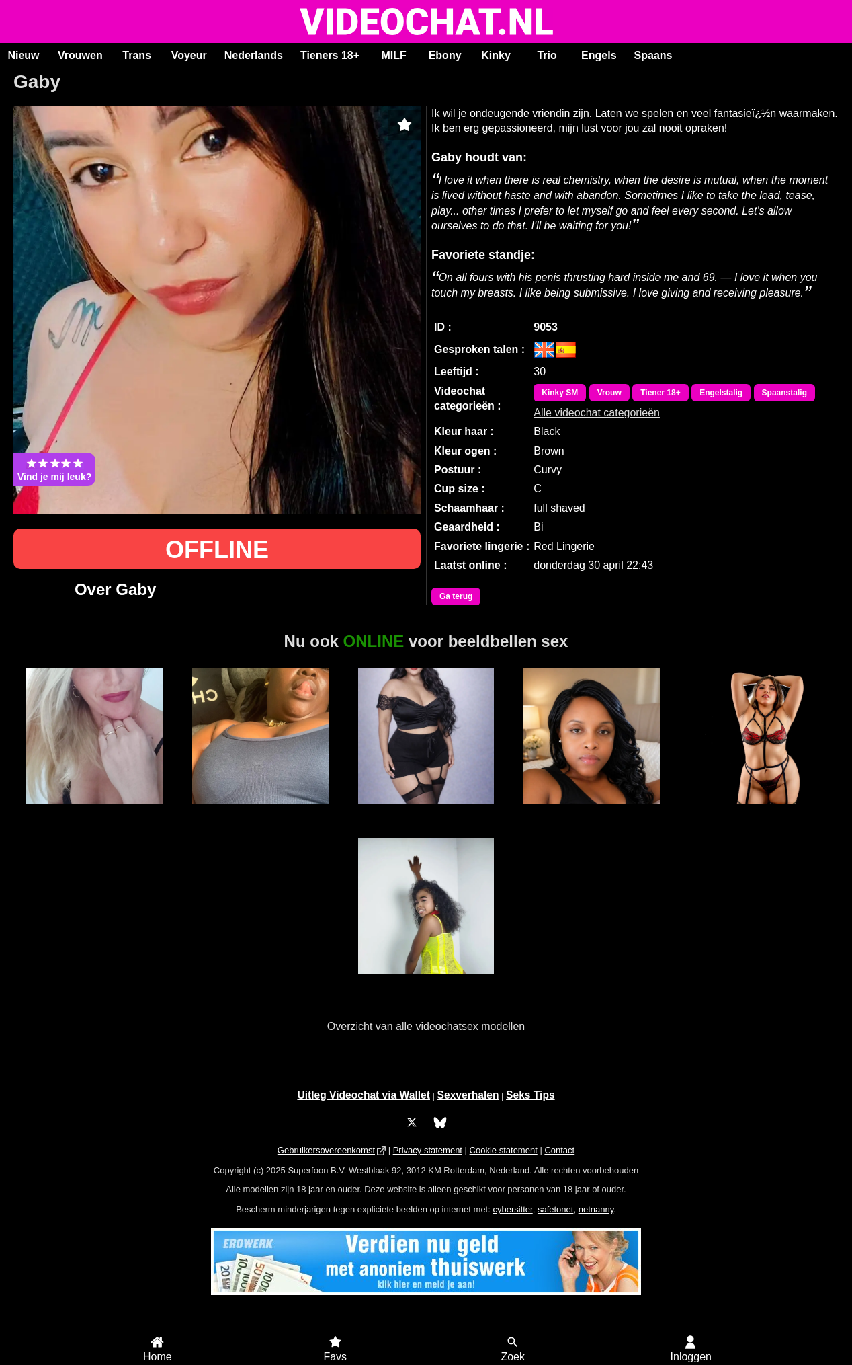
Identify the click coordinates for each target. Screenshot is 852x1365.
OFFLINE (217, 549)
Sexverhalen (468, 1095)
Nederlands (253, 55)
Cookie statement (504, 1150)
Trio (546, 55)
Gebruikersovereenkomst (326, 1150)
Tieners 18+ (329, 55)
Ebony (445, 55)
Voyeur (189, 55)
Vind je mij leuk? (54, 469)
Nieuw (23, 55)
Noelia (94, 811)
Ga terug (455, 596)
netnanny (596, 1209)
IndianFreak (426, 811)
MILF (393, 55)
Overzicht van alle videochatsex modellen (426, 1026)
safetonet (556, 1209)
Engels (598, 55)
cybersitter (512, 1209)
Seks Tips (530, 1095)
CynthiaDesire (757, 811)
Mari (591, 811)
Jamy (260, 811)
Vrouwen (80, 55)
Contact (559, 1150)
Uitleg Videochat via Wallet (363, 1095)
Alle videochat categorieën (597, 412)
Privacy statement (427, 1150)
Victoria (426, 981)
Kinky (496, 55)
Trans (136, 55)
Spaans (653, 55)
